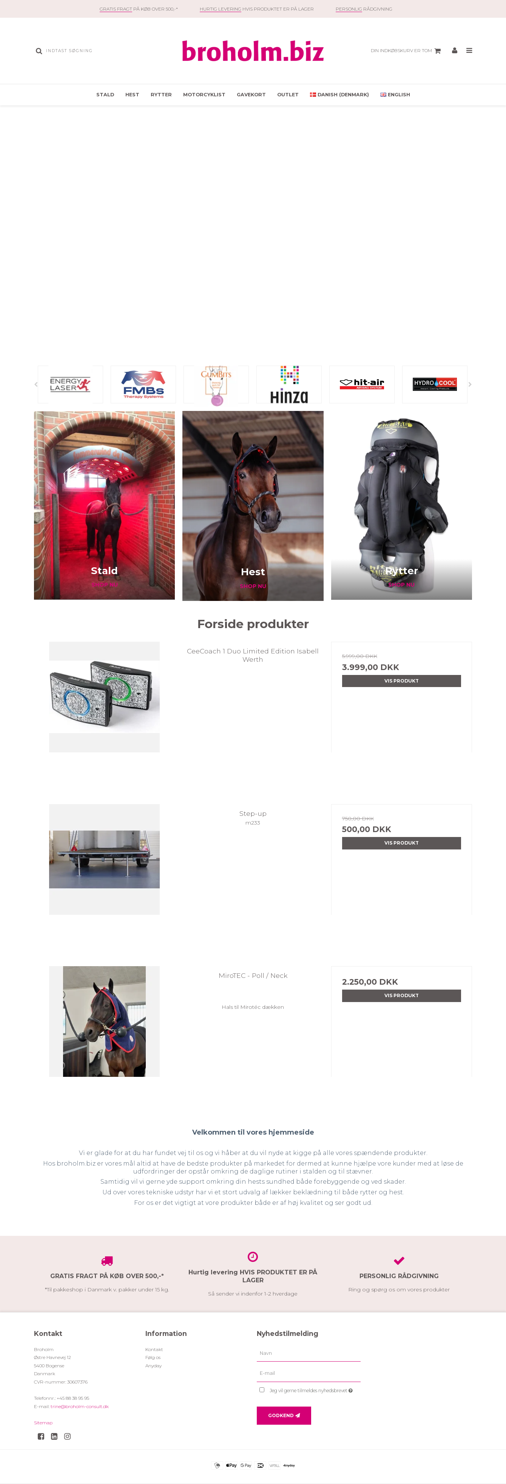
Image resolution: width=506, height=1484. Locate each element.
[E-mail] (309, 1373)
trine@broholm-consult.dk (80, 1406)
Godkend (281, 1415)
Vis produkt (401, 681)
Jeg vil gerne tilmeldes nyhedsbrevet (315, 1389)
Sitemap (43, 1422)
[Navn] (309, 1353)
